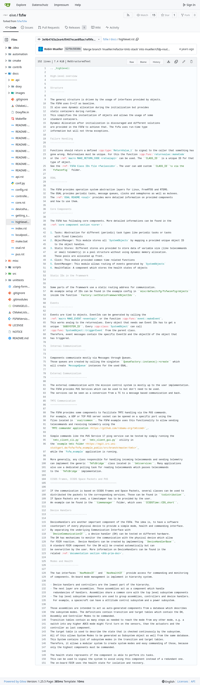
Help (78, 5)
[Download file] (168, 61)
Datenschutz (40, 5)
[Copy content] (176, 61)
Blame (143, 61)
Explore (21, 5)
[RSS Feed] (128, 15)
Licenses (182, 681)
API (193, 681)
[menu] (168, 681)
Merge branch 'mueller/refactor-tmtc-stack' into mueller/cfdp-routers (127, 49)
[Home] (7, 4)
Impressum (61, 5)
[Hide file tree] (6, 39)
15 (153, 15)
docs (114, 39)
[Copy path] (137, 39)
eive (12, 15)
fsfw (22, 15)
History (156, 61)
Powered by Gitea (15, 681)
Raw (132, 61)
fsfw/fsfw (22, 21)
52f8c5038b (73, 49)
